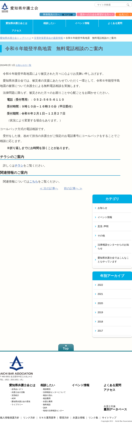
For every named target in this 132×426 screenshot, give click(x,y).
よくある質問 (115, 23)
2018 (100, 321)
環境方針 (64, 417)
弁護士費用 (47, 401)
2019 (100, 312)
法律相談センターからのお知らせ (113, 246)
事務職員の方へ (58, 14)
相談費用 (47, 398)
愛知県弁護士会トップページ (15, 38)
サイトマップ (109, 417)
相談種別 (47, 389)
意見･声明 (103, 226)
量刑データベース (115, 409)
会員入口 (124, 14)
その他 (101, 235)
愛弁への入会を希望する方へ (95, 14)
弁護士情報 (79, 417)
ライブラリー (17, 405)
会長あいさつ (17, 389)
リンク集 (93, 417)
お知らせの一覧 (23, 65)
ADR (14, 398)
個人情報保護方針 (9, 417)
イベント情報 (82, 23)
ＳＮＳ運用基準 (47, 417)
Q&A (45, 408)
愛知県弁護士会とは (16, 23)
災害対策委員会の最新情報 (48, 38)
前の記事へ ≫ (73, 188)
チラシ (19, 165)
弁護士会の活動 (18, 392)
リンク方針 (29, 417)
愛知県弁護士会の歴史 (21, 401)
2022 (100, 284)
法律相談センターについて (54, 392)
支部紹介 (15, 395)
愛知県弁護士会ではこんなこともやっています (113, 259)
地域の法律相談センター (53, 411)
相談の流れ (47, 395)
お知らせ (102, 208)
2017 (100, 330)
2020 (100, 303)
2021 (100, 294)
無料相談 (47, 405)
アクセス (16, 30)
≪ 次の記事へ (49, 188)
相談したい (49, 23)
